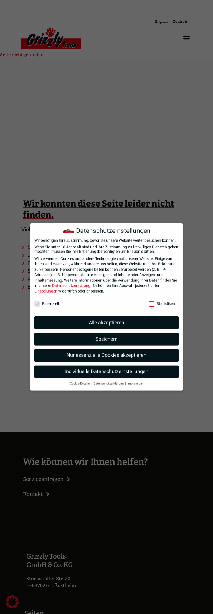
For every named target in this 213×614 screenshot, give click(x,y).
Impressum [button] (135, 379)
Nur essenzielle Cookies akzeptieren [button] (106, 350)
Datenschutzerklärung (71, 281)
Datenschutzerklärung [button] (109, 379)
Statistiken (162, 298)
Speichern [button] (106, 334)
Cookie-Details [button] (80, 379)
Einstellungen (45, 286)
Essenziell (46, 298)
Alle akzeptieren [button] (106, 318)
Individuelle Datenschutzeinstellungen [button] (106, 367)
